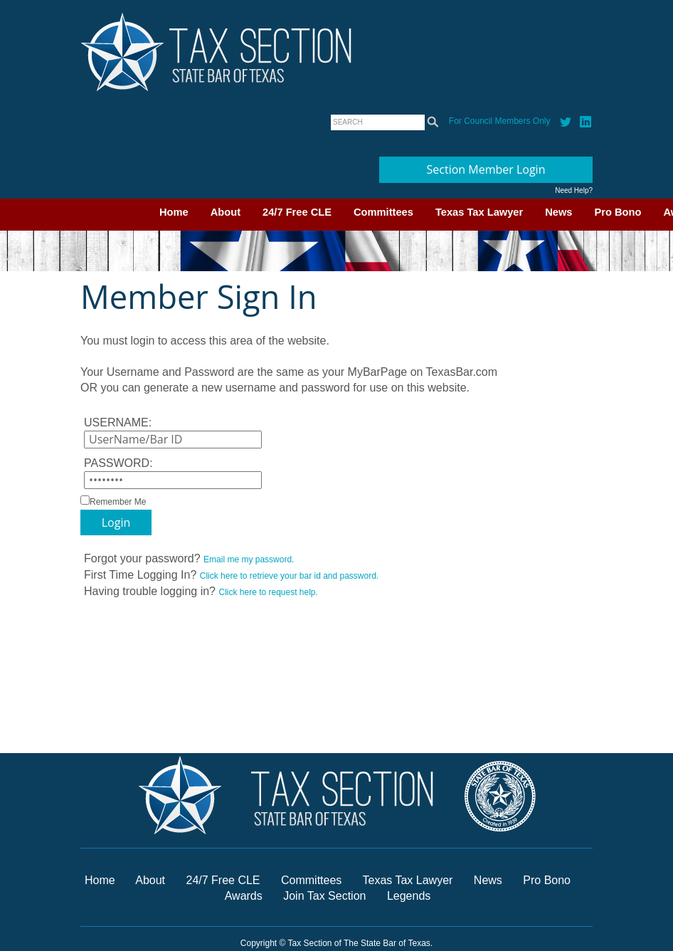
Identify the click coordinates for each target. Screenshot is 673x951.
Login (116, 522)
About (225, 212)
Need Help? (574, 190)
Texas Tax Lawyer (479, 212)
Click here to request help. (267, 592)
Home (174, 212)
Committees (383, 212)
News (558, 212)
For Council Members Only (500, 121)
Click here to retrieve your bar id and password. (289, 576)
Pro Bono (618, 212)
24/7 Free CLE (297, 212)
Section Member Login (486, 169)
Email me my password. (248, 559)
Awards (245, 896)
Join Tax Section (324, 896)
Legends (408, 896)
